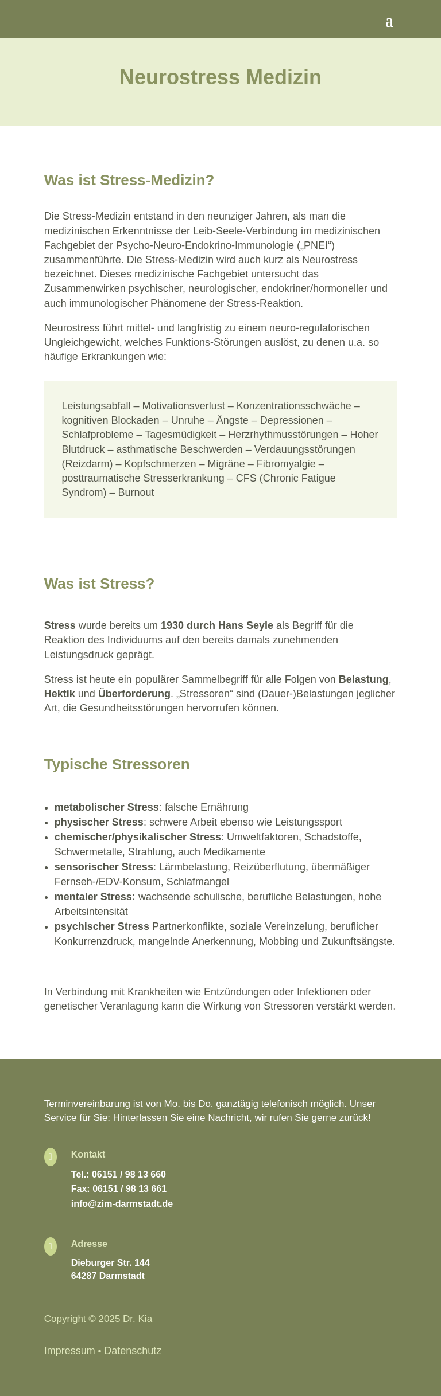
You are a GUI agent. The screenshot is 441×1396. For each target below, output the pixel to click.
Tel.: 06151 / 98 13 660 (118, 1174)
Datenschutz (132, 1350)
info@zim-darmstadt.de (122, 1204)
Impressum (69, 1350)
